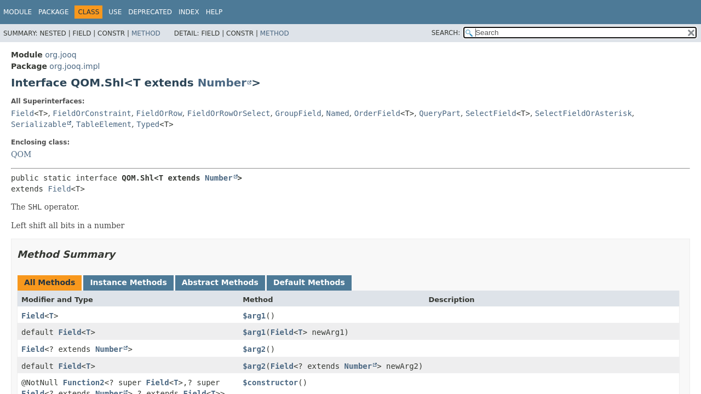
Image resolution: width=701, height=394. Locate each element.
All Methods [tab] (49, 282)
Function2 (84, 382)
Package (53, 12)
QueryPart (440, 113)
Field (22, 113)
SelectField (491, 113)
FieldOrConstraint (92, 113)
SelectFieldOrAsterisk (583, 113)
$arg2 (254, 349)
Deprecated (150, 12)
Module (17, 12)
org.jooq (60, 54)
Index (189, 12)
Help (214, 12)
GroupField (298, 113)
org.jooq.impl (74, 66)
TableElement (103, 124)
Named (337, 113)
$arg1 (254, 315)
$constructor (270, 382)
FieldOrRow (159, 113)
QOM (21, 154)
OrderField (377, 113)
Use (115, 12)
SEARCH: (446, 33)
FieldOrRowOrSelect (229, 113)
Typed (147, 124)
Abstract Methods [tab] (220, 282)
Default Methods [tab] (309, 282)
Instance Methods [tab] (128, 282)
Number (222, 82)
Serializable (38, 124)
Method (145, 33)
